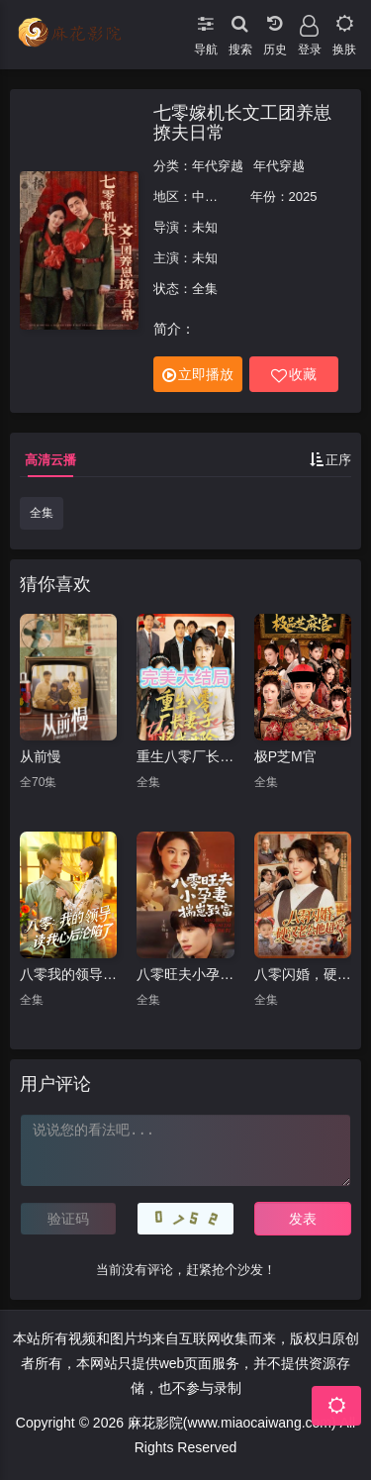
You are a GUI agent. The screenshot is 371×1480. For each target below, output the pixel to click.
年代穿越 (217, 165)
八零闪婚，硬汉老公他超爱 (302, 974)
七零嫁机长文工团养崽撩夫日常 (242, 123)
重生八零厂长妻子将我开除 (185, 756)
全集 (41, 513)
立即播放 (197, 374)
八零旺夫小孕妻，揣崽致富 (185, 974)
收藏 (294, 374)
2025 (303, 196)
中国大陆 (217, 196)
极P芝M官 (285, 756)
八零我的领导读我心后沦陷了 (68, 974)
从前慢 (40, 756)
